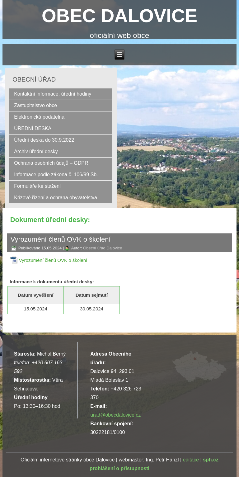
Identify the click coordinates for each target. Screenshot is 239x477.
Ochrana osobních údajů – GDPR (51, 163)
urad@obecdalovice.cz (115, 415)
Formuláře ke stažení (37, 186)
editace (191, 459)
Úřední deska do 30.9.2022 (44, 140)
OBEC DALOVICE (119, 15)
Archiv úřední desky (36, 151)
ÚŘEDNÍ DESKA (32, 128)
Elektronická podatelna (39, 117)
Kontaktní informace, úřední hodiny (52, 94)
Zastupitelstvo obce (35, 105)
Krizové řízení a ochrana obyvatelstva (55, 197)
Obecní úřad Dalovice (102, 248)
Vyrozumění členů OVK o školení (53, 260)
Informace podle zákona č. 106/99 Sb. (56, 174)
